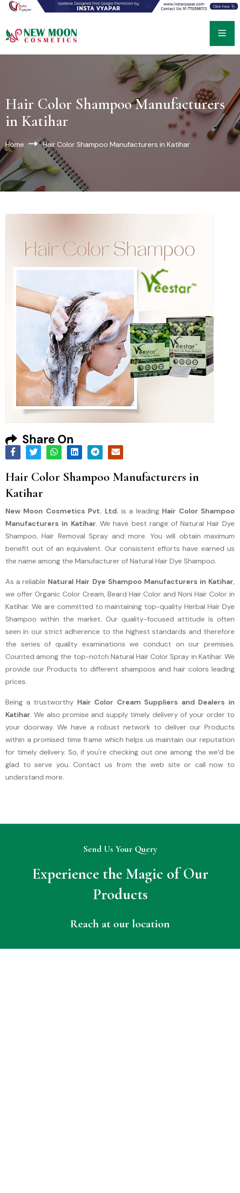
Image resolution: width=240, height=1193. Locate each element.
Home (14, 144)
